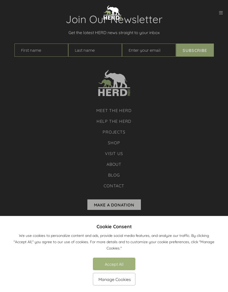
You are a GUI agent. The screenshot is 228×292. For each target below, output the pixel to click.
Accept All (114, 264)
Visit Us (114, 153)
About (114, 164)
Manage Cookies (114, 279)
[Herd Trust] (112, 12)
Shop (114, 142)
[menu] (221, 12)
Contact (114, 185)
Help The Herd (114, 121)
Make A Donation (114, 204)
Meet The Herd (113, 110)
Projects (114, 131)
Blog (114, 174)
